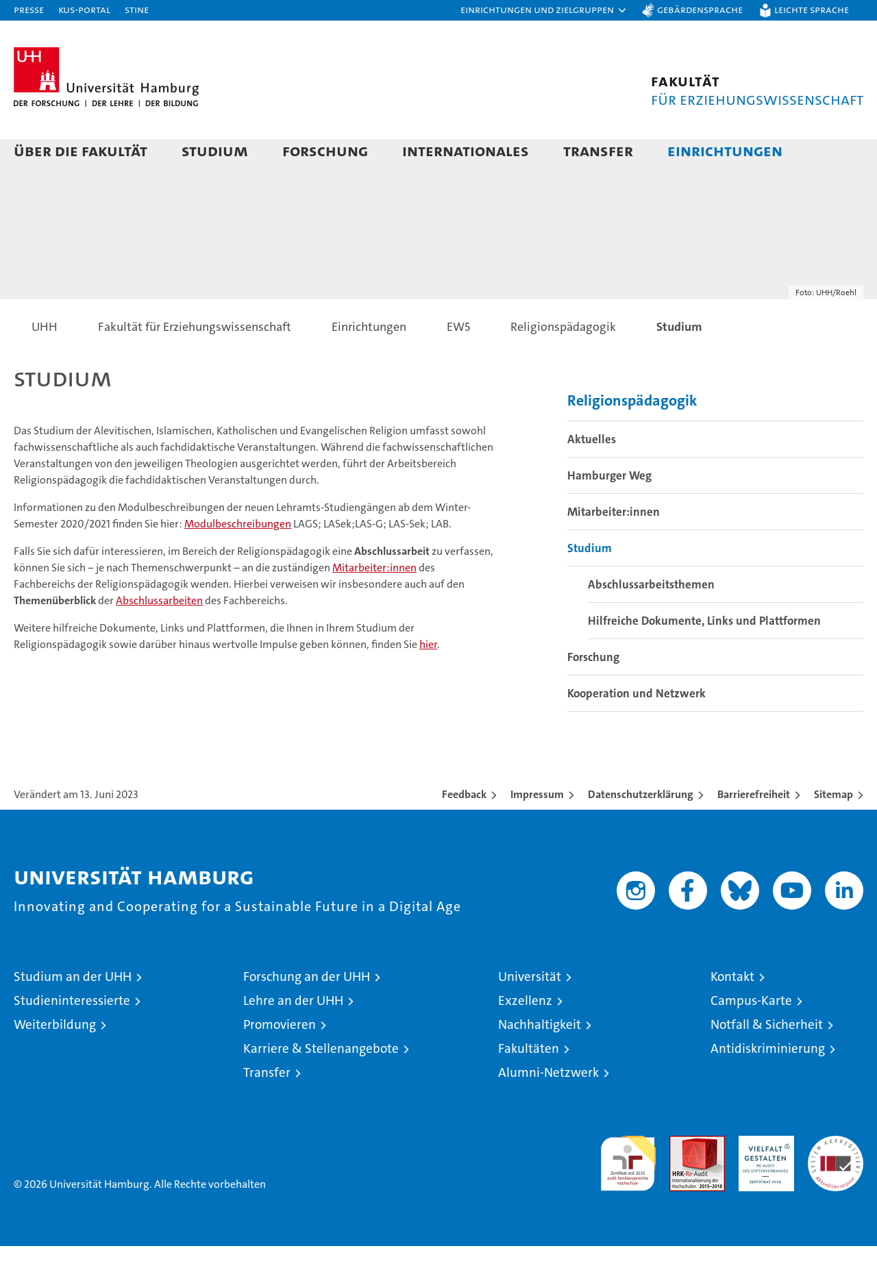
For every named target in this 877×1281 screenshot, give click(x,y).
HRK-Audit (763, 1178)
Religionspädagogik (632, 435)
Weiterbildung (55, 1059)
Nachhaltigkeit (539, 1059)
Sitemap (833, 829)
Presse (29, 9)
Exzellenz (525, 1035)
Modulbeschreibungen (237, 558)
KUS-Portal (84, 9)
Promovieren (279, 1059)
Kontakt (732, 1011)
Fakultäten (528, 1083)
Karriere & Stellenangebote (321, 1083)
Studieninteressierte (72, 1035)
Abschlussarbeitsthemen (651, 619)
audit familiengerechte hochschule (628, 1192)
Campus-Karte (751, 1035)
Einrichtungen (724, 150)
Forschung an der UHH (306, 1011)
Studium (215, 150)
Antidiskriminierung (768, 1083)
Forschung (325, 150)
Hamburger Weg (609, 510)
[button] (544, 10)
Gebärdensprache (700, 9)
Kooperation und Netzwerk (636, 728)
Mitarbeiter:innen (374, 602)
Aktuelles (591, 474)
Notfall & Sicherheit (767, 1059)
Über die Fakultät (80, 150)
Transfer (598, 150)
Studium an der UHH (73, 1011)
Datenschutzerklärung (640, 829)
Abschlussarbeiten (159, 635)
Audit (682, 1178)
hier (428, 679)
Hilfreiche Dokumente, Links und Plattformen (704, 655)
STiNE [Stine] (137, 9)
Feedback (464, 829)
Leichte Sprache (811, 9)
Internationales (465, 150)
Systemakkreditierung (835, 1178)
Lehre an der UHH (293, 1035)
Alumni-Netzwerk (548, 1107)
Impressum (537, 829)
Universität (529, 1011)
